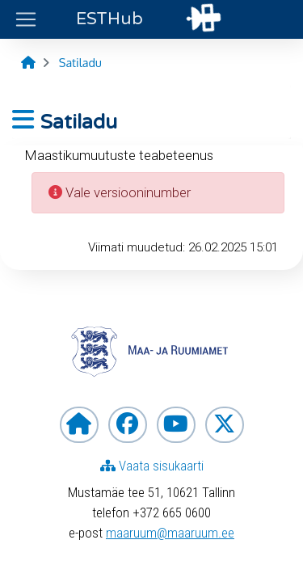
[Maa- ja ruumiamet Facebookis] (127, 425)
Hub (109, 19)
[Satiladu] (80, 62)
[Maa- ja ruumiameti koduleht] (79, 425)
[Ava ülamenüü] (26, 19)
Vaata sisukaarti (152, 466)
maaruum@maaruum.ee (170, 533)
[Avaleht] (28, 62)
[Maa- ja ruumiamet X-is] (224, 425)
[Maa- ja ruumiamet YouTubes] (176, 425)
